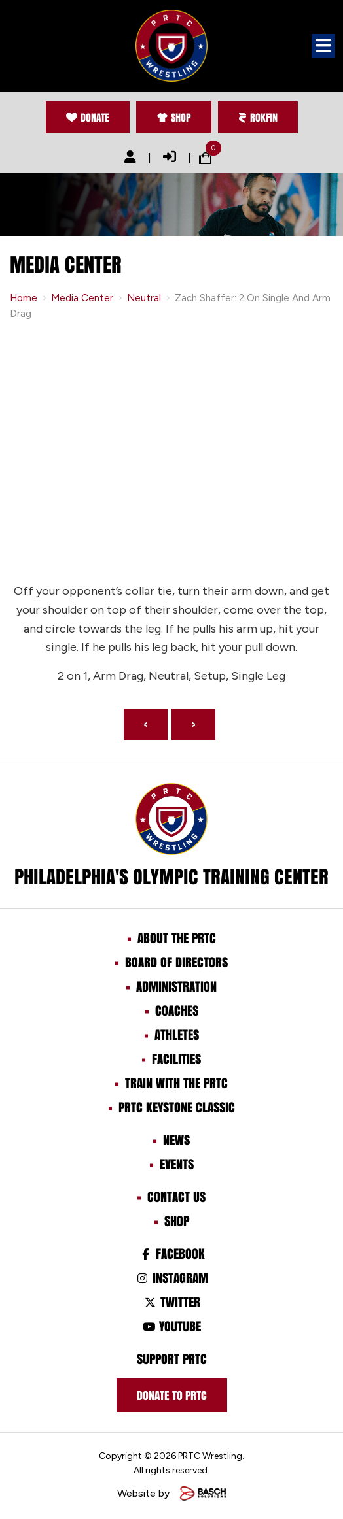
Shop (173, 117)
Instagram (171, 1278)
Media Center (82, 298)
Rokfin (258, 117)
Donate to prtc (172, 1395)
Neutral (144, 298)
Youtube (171, 1326)
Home (23, 298)
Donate (87, 117)
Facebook (171, 1253)
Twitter (171, 1302)
